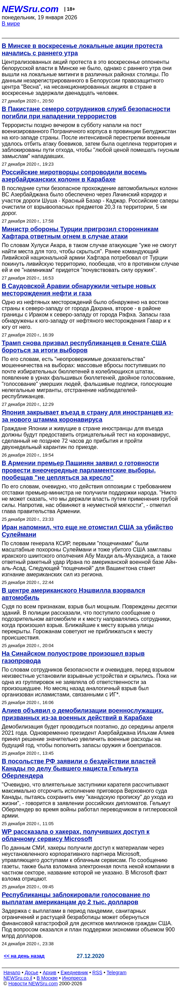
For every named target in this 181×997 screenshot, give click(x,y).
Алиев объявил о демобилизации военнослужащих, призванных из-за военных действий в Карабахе (83, 714)
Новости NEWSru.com (33, 983)
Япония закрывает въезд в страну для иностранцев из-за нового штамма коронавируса (87, 416)
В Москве (47, 978)
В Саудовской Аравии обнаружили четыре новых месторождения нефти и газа (79, 290)
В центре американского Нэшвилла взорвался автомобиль (73, 594)
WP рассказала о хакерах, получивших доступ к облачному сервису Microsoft (76, 835)
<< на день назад (24, 956)
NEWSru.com (30, 9)
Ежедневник (74, 972)
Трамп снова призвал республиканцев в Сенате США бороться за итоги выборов (84, 347)
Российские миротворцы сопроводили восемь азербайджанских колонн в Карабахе (74, 176)
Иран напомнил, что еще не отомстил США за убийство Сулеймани (87, 531)
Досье (31, 972)
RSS (97, 972)
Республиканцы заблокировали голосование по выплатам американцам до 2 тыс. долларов (76, 898)
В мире (11, 24)
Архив (49, 972)
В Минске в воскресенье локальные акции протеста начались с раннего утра (82, 49)
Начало (11, 972)
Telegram (117, 972)
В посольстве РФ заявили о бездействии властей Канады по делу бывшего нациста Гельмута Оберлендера (79, 768)
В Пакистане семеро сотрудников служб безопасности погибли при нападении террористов (86, 113)
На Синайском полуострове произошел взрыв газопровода (73, 657)
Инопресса (74, 978)
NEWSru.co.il (17, 978)
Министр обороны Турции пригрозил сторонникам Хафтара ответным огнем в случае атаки (80, 233)
